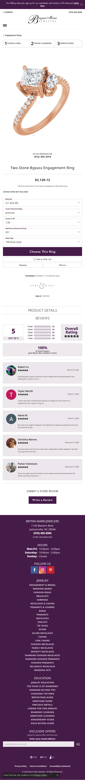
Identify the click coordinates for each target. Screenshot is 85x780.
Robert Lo (23, 367)
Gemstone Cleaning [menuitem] (42, 715)
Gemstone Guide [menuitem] (42, 701)
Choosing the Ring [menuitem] (42, 693)
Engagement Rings (13, 35)
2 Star (30, 335)
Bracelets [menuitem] (42, 596)
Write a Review (42, 500)
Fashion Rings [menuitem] (42, 592)
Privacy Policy (21, 766)
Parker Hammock (27, 463)
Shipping (23, 265)
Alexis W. (23, 415)
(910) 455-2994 (42, 156)
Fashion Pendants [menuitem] (42, 662)
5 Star (30, 326)
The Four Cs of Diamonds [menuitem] (42, 686)
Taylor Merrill (25, 391)
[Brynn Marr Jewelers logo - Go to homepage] (42, 19)
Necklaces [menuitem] (42, 618)
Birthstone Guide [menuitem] (42, 697)
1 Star (30, 338)
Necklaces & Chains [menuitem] (42, 603)
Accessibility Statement (60, 766)
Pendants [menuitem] (42, 614)
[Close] (81, 4)
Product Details (42, 310)
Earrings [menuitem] (42, 599)
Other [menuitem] (42, 629)
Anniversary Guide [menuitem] (42, 719)
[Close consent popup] (57, 775)
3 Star (30, 332)
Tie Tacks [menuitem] (42, 625)
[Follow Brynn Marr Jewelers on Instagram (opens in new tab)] (42, 570)
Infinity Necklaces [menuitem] (42, 651)
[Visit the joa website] (52, 757)
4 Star (30, 329)
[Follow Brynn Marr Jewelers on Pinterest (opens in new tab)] (50, 570)
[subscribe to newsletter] (78, 744)
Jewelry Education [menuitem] (42, 682)
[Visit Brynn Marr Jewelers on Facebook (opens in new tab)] (34, 570)
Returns (62, 265)
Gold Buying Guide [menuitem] (42, 723)
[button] (8, 12)
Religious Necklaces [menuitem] (42, 666)
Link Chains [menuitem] (42, 640)
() (53, 326)
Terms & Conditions (38, 766)
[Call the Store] (42, 533)
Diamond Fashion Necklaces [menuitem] (42, 655)
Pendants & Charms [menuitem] (42, 607)
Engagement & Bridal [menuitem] (42, 585)
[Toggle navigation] (5, 25)
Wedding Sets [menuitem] (42, 670)
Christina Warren (27, 439)
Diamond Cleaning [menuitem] (42, 712)
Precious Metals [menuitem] (42, 704)
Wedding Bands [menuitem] (42, 588)
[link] (75, 12)
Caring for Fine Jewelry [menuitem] (42, 708)
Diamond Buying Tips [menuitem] (43, 690)
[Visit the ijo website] (43, 757)
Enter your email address (42, 738)
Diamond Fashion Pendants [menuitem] (42, 659)
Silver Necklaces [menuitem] (42, 633)
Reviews (43, 318)
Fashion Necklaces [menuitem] (42, 644)
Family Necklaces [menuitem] (42, 647)
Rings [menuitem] (42, 610)
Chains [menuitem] (42, 636)
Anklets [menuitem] (42, 622)
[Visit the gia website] (33, 757)
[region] (42, 102)
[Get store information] (42, 537)
